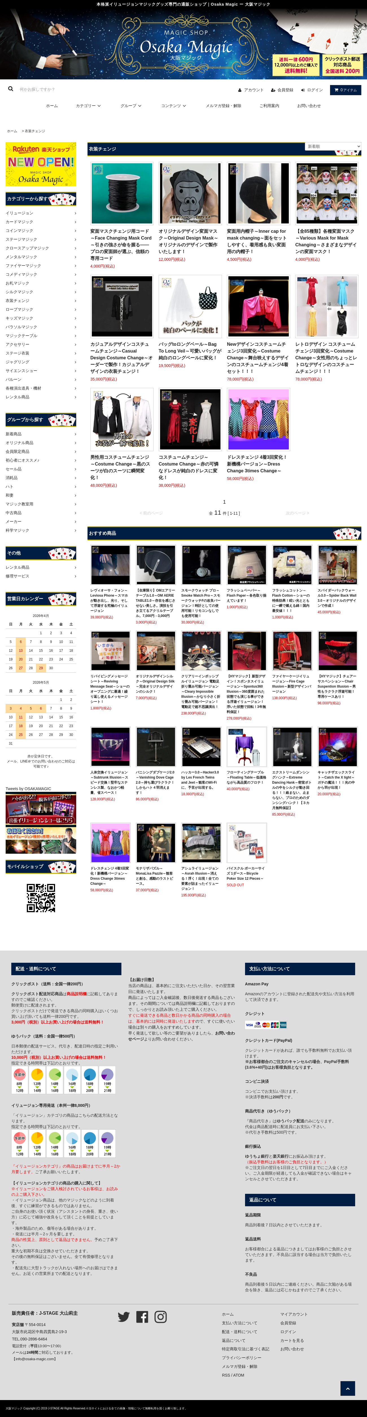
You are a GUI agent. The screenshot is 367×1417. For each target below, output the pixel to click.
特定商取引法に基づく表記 (245, 1349)
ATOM (238, 1375)
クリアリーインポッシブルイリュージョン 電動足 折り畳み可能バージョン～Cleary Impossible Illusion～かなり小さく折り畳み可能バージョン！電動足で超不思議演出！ (200, 691)
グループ (132, 105)
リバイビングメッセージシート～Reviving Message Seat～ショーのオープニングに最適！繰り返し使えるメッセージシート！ (110, 689)
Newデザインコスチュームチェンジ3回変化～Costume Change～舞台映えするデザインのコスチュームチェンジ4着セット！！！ (258, 358)
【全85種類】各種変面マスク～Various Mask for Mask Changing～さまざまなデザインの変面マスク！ (326, 241)
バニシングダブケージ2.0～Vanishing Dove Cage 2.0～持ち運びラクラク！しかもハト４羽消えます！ (155, 782)
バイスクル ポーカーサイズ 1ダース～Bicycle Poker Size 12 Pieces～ (246, 873)
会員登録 (285, 90)
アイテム (344, 90)
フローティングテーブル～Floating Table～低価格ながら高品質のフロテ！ (246, 777)
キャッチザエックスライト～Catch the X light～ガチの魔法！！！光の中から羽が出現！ (336, 780)
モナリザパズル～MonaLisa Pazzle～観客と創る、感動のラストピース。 (154, 876)
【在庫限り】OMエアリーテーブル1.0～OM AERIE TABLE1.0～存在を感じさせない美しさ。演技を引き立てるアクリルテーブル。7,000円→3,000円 (155, 603)
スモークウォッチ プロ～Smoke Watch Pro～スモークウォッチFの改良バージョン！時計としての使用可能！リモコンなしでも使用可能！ (200, 603)
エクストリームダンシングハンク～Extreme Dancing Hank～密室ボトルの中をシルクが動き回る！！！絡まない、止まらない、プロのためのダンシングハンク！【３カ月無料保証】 (292, 790)
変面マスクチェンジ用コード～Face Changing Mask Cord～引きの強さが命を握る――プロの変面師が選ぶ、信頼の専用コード (121, 245)
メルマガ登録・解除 (223, 105)
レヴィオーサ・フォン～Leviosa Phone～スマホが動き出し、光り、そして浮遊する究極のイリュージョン (109, 600)
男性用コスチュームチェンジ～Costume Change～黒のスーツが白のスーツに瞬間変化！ (120, 467)
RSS (226, 1375)
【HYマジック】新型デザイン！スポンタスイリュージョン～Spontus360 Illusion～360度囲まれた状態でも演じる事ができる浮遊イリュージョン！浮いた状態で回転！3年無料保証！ (246, 694)
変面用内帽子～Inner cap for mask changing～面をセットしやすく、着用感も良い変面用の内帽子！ (257, 241)
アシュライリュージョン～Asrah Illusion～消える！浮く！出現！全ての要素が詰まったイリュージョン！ (200, 878)
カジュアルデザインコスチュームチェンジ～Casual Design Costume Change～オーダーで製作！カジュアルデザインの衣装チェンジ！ (121, 358)
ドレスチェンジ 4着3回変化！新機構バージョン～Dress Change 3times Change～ (257, 464)
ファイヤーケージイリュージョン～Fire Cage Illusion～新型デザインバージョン (291, 684)
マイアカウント (294, 1314)
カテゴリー (89, 105)
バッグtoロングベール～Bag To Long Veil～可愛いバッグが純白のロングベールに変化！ (190, 351)
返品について (234, 1340)
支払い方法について (239, 1323)
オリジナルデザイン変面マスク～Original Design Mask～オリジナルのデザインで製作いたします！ (188, 241)
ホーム (52, 105)
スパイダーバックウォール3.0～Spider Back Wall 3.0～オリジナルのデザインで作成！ (337, 598)
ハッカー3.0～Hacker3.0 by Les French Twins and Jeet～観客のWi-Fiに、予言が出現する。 (200, 780)
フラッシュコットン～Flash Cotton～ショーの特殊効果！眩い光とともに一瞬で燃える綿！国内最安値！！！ (291, 600)
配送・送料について (239, 1331)
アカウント (254, 90)
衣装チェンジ (35, 131)
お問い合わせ (309, 105)
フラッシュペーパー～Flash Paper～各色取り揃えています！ (246, 595)
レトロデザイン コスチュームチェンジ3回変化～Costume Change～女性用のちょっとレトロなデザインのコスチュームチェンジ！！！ (326, 358)
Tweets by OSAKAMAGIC (28, 788)
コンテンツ (174, 105)
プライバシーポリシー (241, 1357)
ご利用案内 (269, 105)
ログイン (315, 90)
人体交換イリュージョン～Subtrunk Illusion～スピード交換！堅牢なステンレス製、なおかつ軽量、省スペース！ (109, 782)
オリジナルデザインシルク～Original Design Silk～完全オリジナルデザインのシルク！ (155, 684)
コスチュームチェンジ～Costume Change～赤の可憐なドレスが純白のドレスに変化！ (189, 467)
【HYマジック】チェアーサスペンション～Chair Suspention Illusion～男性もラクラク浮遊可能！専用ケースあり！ (337, 686)
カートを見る (292, 1340)
